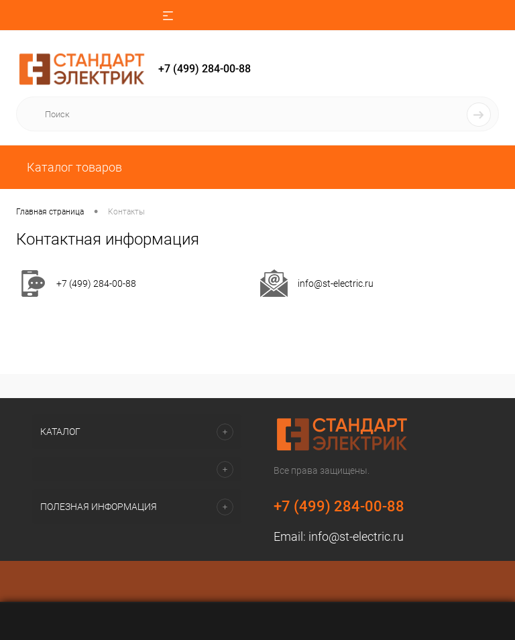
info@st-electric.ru (336, 283)
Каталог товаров (73, 167)
